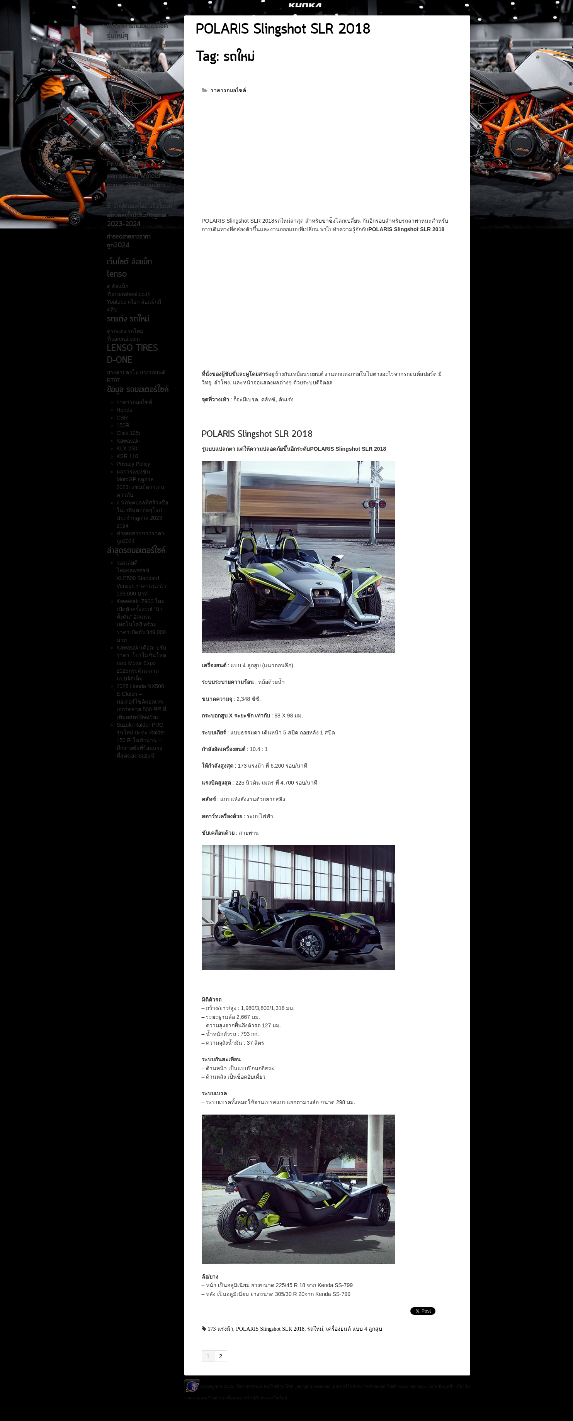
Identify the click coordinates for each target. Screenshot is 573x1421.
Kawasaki (119, 128)
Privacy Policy (126, 164)
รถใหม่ (315, 1328)
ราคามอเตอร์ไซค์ (380, 1386)
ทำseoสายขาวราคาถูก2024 (129, 241)
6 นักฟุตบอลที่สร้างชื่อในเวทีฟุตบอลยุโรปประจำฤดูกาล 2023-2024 (139, 215)
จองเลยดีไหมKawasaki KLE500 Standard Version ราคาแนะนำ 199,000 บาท (142, 578)
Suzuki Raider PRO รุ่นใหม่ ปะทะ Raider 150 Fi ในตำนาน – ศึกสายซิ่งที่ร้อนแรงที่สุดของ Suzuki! (141, 740)
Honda (116, 79)
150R (114, 103)
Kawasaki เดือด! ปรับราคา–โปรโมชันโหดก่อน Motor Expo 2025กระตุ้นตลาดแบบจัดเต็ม (142, 663)
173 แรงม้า (220, 1328)
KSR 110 (120, 152)
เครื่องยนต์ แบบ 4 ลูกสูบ (354, 1328)
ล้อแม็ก (120, 286)
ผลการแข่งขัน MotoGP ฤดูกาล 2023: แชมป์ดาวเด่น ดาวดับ (136, 185)
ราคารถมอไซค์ (123, 67)
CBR (113, 91)
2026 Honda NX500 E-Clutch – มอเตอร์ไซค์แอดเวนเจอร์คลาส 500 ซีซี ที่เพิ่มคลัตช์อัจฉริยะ (141, 701)
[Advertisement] (327, 159)
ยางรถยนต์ (152, 372)
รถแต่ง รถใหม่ (127, 331)
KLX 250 (120, 140)
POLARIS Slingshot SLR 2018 (283, 30)
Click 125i (121, 115)
